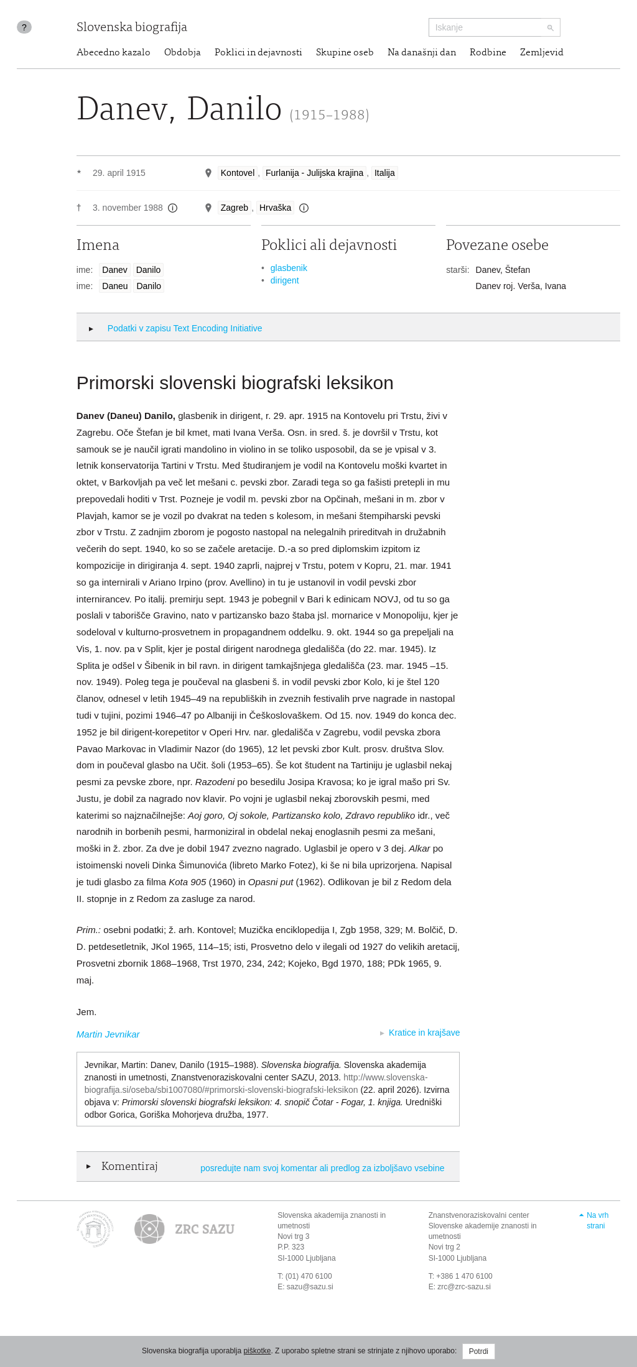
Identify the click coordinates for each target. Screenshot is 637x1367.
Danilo (148, 270)
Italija (384, 173)
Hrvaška (275, 208)
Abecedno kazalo (114, 53)
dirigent (285, 280)
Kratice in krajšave (424, 1033)
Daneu (115, 286)
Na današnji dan (422, 53)
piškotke (257, 1350)
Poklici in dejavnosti (258, 53)
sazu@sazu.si (310, 1286)
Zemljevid (542, 53)
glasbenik (289, 268)
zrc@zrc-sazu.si (464, 1286)
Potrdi (478, 1351)
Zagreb (234, 208)
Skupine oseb (345, 53)
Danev (114, 270)
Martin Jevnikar (108, 1034)
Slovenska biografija (132, 28)
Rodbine (488, 53)
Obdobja (182, 53)
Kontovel (237, 173)
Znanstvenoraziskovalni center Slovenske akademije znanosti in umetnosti (483, 1226)
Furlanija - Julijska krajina (314, 173)
